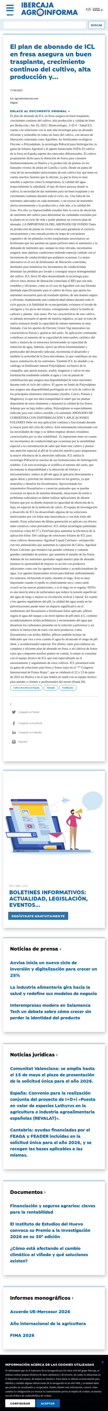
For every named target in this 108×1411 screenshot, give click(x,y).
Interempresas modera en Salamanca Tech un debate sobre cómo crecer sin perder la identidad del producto (50, 1011)
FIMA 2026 (22, 1335)
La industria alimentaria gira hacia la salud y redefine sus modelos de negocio (53, 990)
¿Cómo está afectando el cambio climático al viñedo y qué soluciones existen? (49, 1254)
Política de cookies (42, 1395)
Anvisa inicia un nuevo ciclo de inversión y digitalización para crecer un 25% (53, 968)
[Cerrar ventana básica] (102, 1362)
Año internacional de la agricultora (48, 1323)
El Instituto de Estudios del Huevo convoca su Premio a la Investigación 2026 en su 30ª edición (50, 1230)
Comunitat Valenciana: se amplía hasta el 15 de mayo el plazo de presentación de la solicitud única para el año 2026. (52, 1074)
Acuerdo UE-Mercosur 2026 (40, 1311)
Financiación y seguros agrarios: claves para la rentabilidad (52, 1208)
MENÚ (10, 14)
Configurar (20, 1403)
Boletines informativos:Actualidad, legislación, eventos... (48, 898)
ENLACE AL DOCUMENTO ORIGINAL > (40, 111)
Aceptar (48, 1403)
